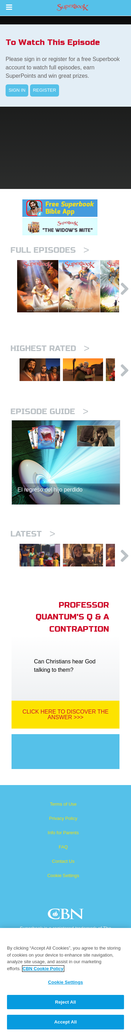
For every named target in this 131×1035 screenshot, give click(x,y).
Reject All (65, 1002)
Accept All (65, 1022)
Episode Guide (49, 429)
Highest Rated (49, 360)
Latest (32, 551)
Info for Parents (63, 855)
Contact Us (63, 884)
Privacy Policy (63, 841)
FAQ (63, 870)
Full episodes (49, 250)
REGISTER (44, 90)
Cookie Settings (63, 898)
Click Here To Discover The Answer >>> (65, 737)
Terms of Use (63, 827)
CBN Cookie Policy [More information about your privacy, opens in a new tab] (43, 968)
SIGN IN (16, 90)
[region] (65, 981)
